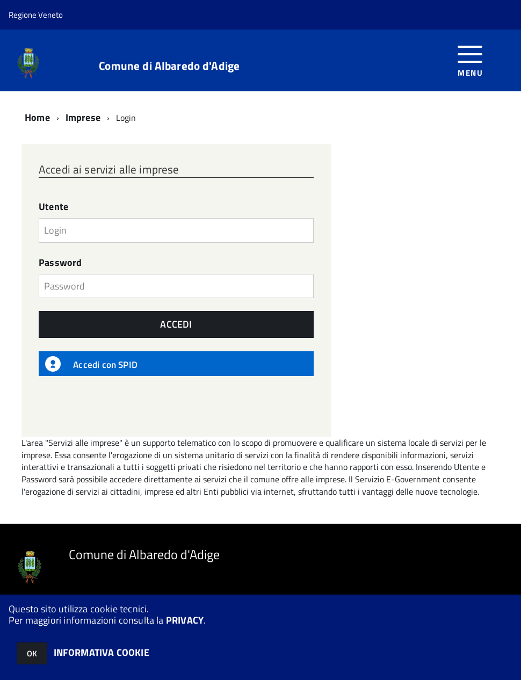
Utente (53, 207)
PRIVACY (185, 620)
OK (32, 653)
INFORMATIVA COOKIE (101, 652)
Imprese (83, 117)
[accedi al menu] (470, 60)
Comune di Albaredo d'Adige (169, 65)
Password (60, 263)
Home (37, 117)
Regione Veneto (36, 15)
